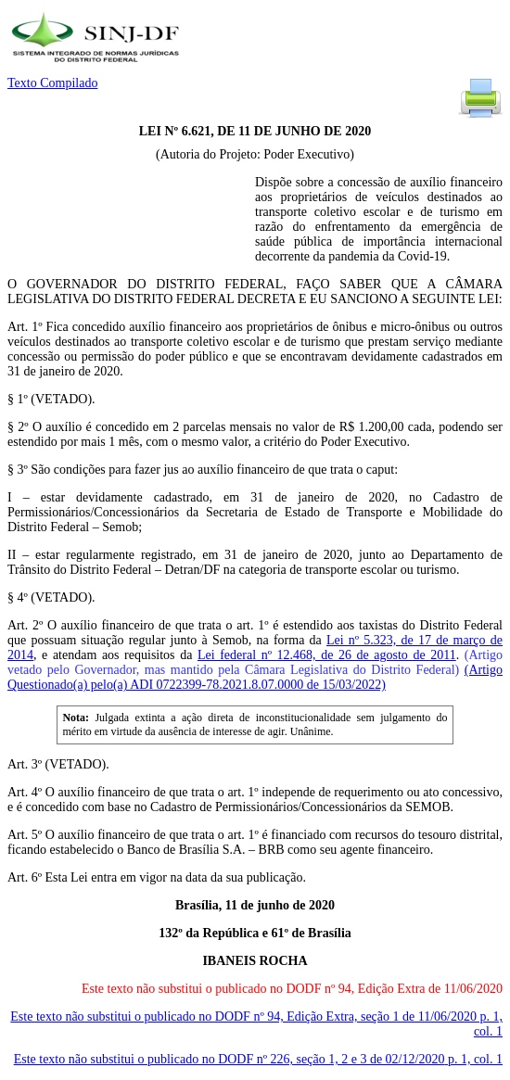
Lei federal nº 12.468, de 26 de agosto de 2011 (327, 655)
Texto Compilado (52, 83)
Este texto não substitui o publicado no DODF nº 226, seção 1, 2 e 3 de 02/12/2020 (258, 1059)
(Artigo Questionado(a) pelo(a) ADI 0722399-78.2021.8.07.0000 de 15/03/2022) (255, 677)
